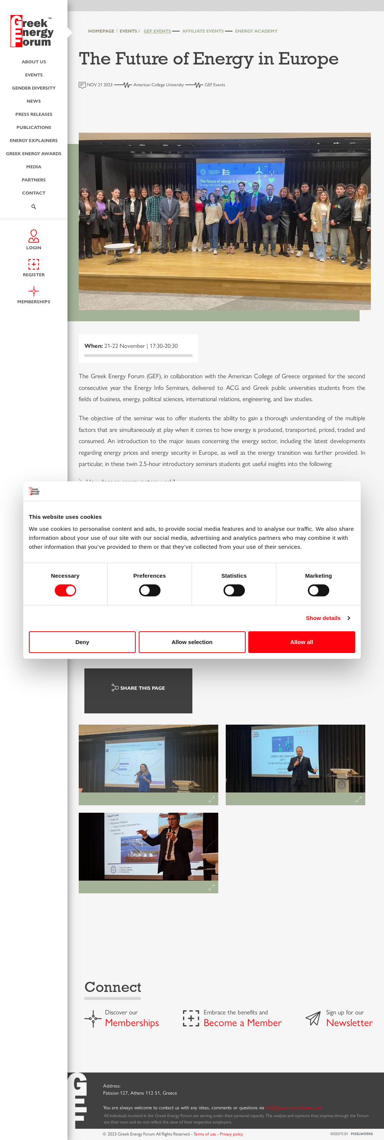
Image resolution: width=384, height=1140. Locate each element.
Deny (82, 642)
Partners (34, 179)
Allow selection (191, 642)
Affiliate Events (203, 30)
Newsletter (349, 1022)
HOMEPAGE (101, 30)
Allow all (301, 642)
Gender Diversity (34, 87)
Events (34, 74)
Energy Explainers (34, 139)
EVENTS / (130, 30)
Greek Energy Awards (34, 153)
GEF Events (157, 30)
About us (34, 61)
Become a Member (243, 1022)
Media (33, 166)
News (34, 100)
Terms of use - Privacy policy (218, 1133)
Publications (33, 126)
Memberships (132, 1022)
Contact (33, 192)
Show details (323, 618)
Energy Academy (256, 30)
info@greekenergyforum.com (294, 1107)
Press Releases (33, 113)
